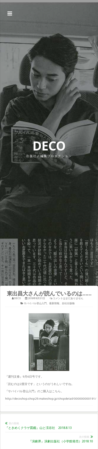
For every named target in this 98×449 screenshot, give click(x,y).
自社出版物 (68, 303)
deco (17, 298)
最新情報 (54, 303)
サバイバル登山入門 (35, 303)
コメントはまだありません (68, 298)
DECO (49, 145)
